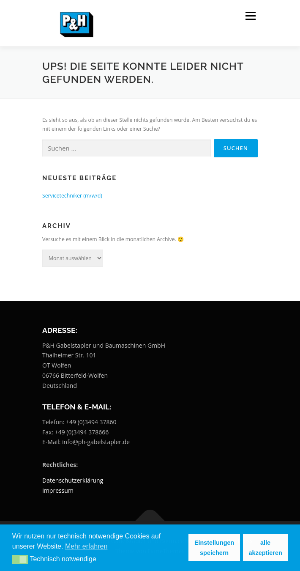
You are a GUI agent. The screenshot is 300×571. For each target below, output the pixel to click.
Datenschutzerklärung (72, 480)
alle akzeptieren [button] (265, 547)
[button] (20, 559)
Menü (250, 15)
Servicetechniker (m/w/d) (72, 195)
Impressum (58, 490)
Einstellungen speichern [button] (214, 547)
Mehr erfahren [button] (86, 546)
